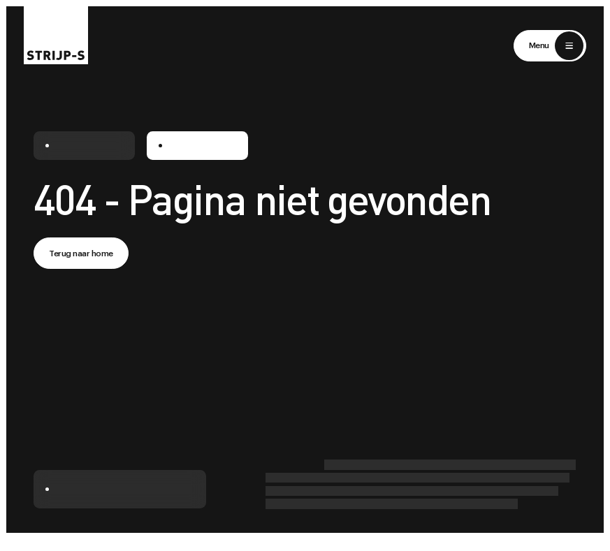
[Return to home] (56, 32)
